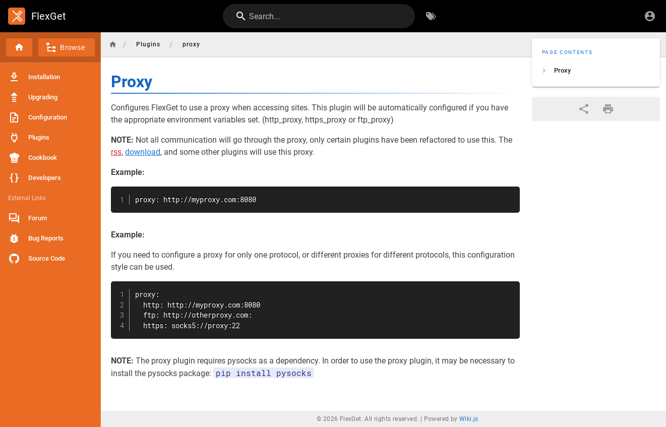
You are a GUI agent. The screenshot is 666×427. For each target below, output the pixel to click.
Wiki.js (468, 418)
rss (116, 152)
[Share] (584, 109)
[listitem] (596, 70)
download (142, 152)
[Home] (19, 47)
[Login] (650, 16)
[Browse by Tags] (431, 16)
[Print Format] (608, 109)
